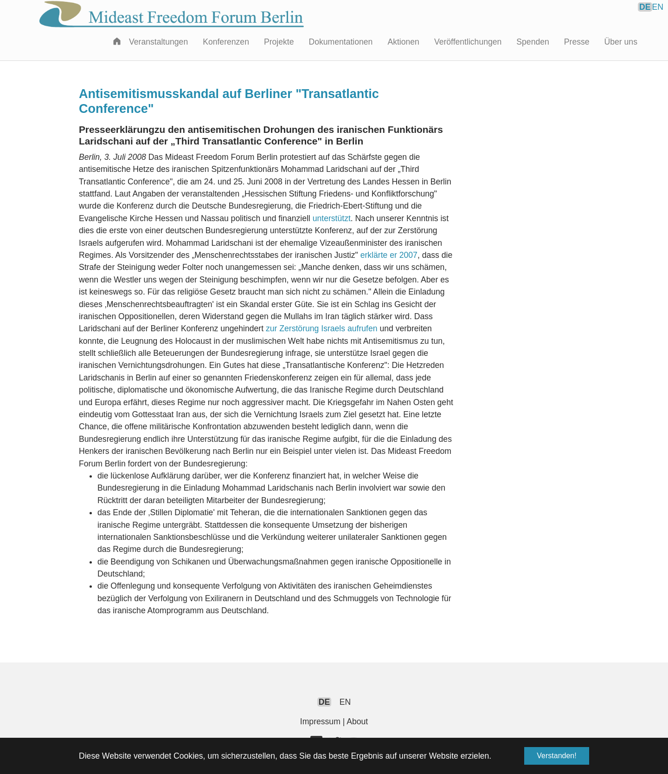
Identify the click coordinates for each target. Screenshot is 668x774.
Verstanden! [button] (556, 756)
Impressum (320, 721)
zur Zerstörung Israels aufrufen (322, 328)
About (357, 721)
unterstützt (332, 218)
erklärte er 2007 (389, 255)
